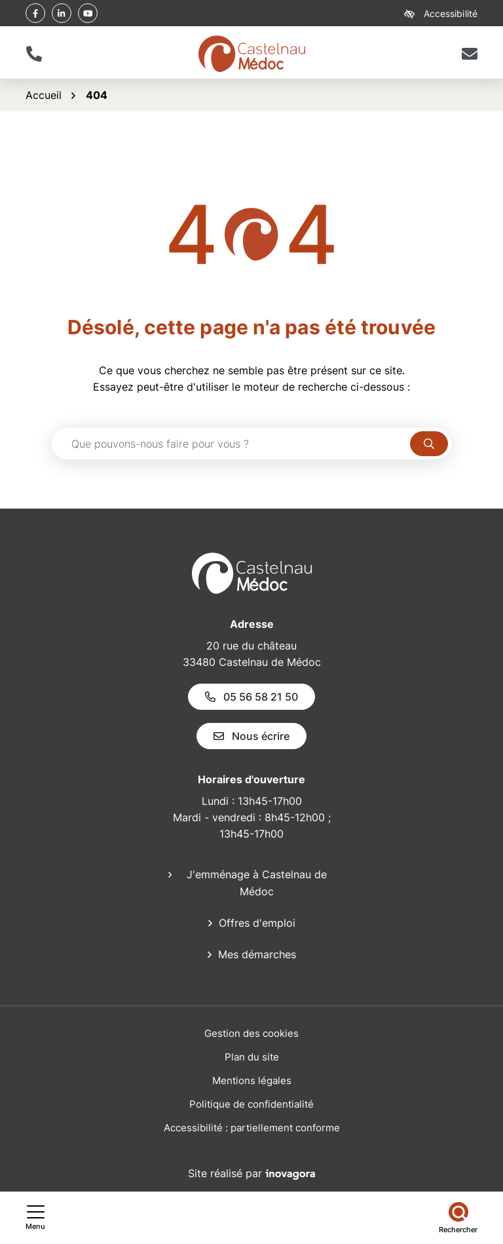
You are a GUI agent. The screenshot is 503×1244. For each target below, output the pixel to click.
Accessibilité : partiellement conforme (252, 1127)
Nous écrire (251, 736)
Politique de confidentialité (251, 1104)
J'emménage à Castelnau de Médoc (257, 883)
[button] (34, 54)
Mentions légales (251, 1080)
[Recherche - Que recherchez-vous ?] (231, 443)
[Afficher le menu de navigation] (35, 1217)
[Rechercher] (458, 1218)
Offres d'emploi (257, 922)
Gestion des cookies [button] (251, 1033)
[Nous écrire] (469, 54)
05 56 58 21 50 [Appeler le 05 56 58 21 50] (251, 696)
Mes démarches (257, 954)
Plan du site (252, 1057)
